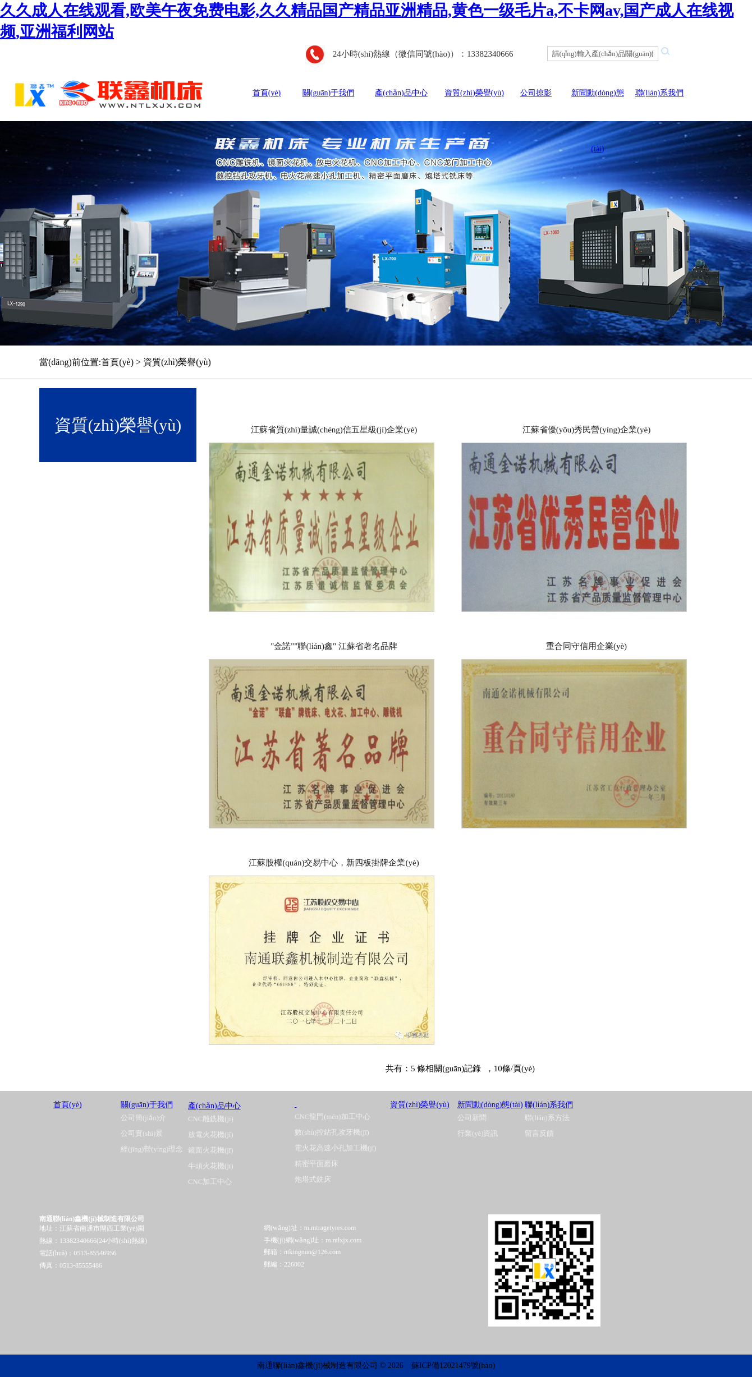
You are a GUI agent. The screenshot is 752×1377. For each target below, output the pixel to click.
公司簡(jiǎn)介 (143, 1118)
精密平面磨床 (316, 1164)
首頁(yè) (267, 93)
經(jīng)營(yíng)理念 (152, 1149)
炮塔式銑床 (313, 1179)
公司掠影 (536, 93)
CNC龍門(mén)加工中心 (332, 1117)
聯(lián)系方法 (547, 1118)
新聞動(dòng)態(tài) (490, 1104)
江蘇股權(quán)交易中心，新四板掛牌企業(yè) (334, 862)
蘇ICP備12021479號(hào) (453, 1365)
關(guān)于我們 (328, 93)
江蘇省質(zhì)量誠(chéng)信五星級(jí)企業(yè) (334, 429)
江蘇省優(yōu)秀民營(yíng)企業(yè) (586, 429)
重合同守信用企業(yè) (586, 646)
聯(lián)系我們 (659, 93)
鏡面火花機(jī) (210, 1150)
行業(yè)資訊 (477, 1133)
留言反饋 (539, 1133)
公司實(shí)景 (142, 1133)
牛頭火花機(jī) (210, 1166)
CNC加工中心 (210, 1182)
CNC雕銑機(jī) (210, 1119)
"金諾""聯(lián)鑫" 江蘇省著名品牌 (333, 646)
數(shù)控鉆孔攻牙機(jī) (332, 1132)
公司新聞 (472, 1118)
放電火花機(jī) (210, 1135)
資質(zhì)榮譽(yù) (474, 93)
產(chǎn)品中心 (401, 93)
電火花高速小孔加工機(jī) (336, 1148)
